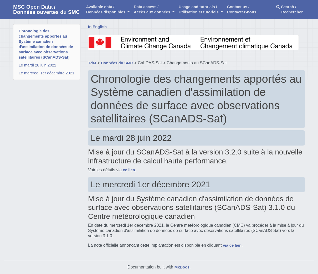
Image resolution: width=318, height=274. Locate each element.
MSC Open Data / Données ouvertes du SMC (46, 9)
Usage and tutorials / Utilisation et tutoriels (199, 9)
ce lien (129, 170)
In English (97, 27)
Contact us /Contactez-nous (242, 9)
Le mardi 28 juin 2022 (37, 65)
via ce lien (232, 245)
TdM (92, 63)
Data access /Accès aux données (152, 9)
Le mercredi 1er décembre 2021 (46, 73)
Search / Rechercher (289, 9)
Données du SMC (117, 63)
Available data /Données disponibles (106, 9)
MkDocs (182, 267)
